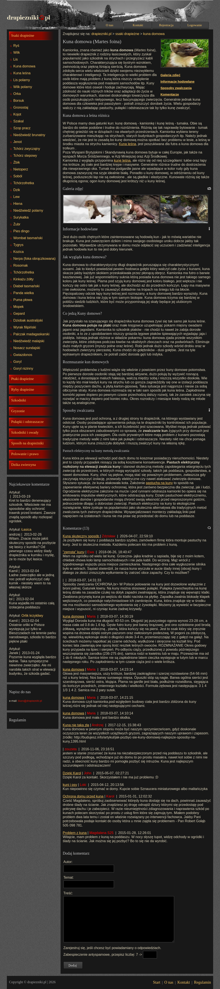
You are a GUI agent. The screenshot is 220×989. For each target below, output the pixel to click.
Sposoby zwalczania (176, 88)
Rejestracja (166, 25)
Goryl (17, 361)
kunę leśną (122, 160)
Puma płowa (22, 300)
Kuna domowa (24, 66)
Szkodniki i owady (25, 432)
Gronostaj (20, 107)
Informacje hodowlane (177, 81)
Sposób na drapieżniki (27, 443)
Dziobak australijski (28, 320)
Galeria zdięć (170, 75)
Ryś (16, 45)
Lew (16, 197)
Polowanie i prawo (24, 454)
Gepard (19, 313)
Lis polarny (21, 80)
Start (156, 982)
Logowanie (194, 25)
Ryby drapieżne (22, 389)
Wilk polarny (22, 87)
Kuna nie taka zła (76, 725)
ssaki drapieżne (127, 34)
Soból (17, 176)
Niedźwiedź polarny (28, 210)
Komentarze (169, 94)
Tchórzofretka (23, 183)
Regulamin (202, 982)
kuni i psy (70, 785)
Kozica (18, 252)
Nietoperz (20, 169)
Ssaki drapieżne (22, 35)
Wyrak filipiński (24, 327)
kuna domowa (153, 34)
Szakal (18, 121)
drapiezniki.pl (101, 34)
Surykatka (21, 217)
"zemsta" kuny (73, 552)
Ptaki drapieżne (22, 379)
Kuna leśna (22, 73)
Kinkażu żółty (23, 279)
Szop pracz (22, 128)
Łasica (26, 529)
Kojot (17, 114)
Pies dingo (21, 231)
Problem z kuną (75, 833)
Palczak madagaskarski (31, 334)
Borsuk (18, 100)
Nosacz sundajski (26, 348)
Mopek (18, 306)
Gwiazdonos (22, 355)
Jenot (17, 142)
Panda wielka (23, 293)
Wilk (16, 52)
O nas (109, 25)
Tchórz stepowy (25, 155)
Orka (17, 94)
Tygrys (18, 245)
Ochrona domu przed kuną (83, 796)
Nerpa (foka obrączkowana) (34, 258)
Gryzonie (18, 411)
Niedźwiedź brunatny (29, 135)
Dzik (16, 190)
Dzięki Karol (72, 773)
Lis (15, 59)
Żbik (16, 162)
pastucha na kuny (159, 483)
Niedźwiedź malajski (28, 341)
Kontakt (138, 25)
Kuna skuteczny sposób (81, 536)
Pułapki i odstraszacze (27, 422)
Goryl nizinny (23, 368)
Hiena (17, 203)
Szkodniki (18, 400)
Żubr (16, 224)
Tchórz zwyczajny (26, 148)
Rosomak (20, 265)
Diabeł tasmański (26, 286)
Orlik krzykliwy (32, 615)
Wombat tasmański (28, 238)
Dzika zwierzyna (23, 465)
